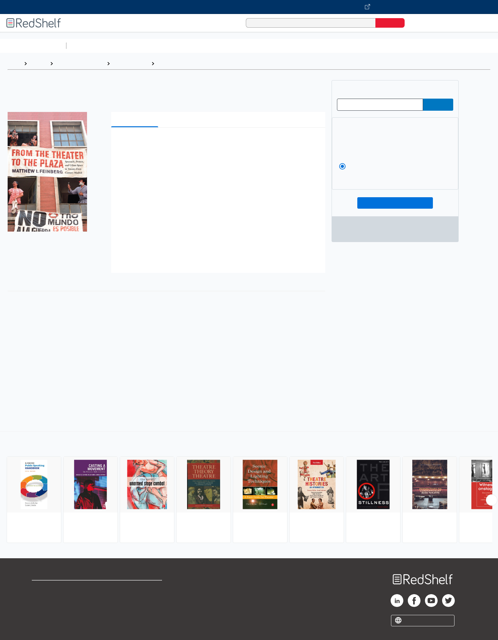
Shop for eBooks (52, 588)
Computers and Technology (181, 46)
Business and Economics (246, 46)
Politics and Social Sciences (313, 46)
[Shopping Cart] (418, 23)
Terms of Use (135, 588)
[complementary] (249, 488)
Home (14, 63)
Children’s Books (421, 46)
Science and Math (124, 46)
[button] (219, 142)
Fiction (359, 46)
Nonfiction (385, 46)
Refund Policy (135, 598)
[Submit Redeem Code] (438, 105)
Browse (38, 63)
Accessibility (134, 608)
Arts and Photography (80, 63)
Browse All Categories (33, 46)
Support (41, 598)
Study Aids (86, 46)
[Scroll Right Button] (491, 500)
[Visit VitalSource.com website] (249, 7)
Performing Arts (130, 63)
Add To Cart (395, 203)
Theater (167, 63)
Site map (42, 619)
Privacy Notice (49, 608)
